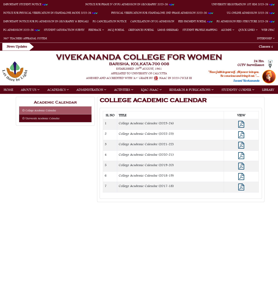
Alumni (226, 30)
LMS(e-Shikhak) (168, 30)
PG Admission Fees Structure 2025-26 (246, 21)
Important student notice (25, 4)
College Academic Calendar (39, 110)
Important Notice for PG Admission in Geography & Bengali (46, 21)
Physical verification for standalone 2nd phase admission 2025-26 (162, 13)
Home (8, 90)
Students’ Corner (236, 90)
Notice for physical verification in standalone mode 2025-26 (50, 13)
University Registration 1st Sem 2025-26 (243, 4)
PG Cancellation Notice (109, 21)
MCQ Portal (116, 30)
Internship (264, 38)
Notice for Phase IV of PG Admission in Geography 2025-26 (129, 4)
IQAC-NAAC (149, 90)
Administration (89, 90)
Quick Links (246, 30)
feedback (94, 30)
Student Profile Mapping (199, 30)
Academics (56, 90)
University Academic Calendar (41, 118)
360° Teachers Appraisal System (25, 38)
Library (268, 90)
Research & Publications (189, 90)
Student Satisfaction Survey (64, 30)
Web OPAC (268, 30)
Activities (122, 90)
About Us (28, 90)
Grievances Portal (141, 30)
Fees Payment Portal (195, 21)
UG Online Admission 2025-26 (251, 13)
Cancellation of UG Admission (152, 21)
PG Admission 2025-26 (21, 30)
